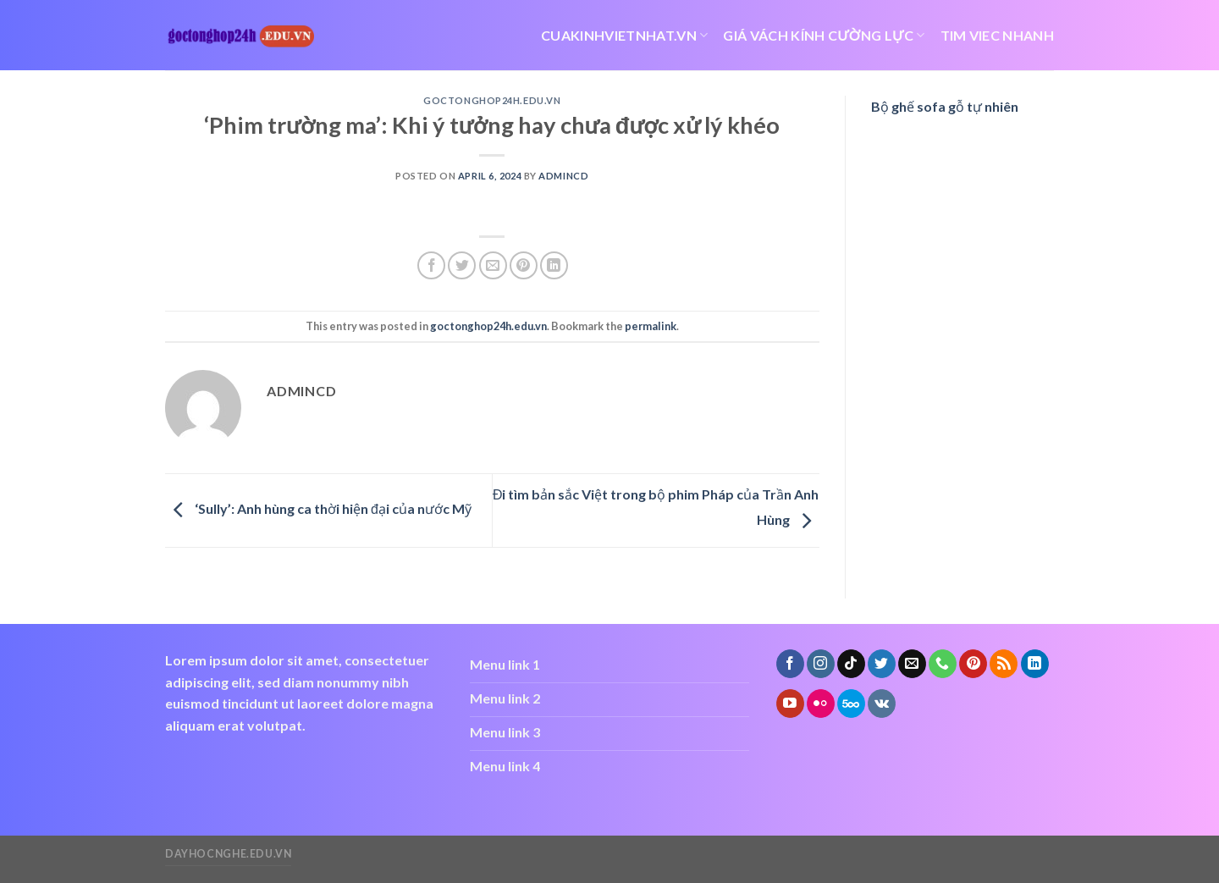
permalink (650, 326)
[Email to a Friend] (493, 265)
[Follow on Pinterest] (973, 663)
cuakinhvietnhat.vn (624, 35)
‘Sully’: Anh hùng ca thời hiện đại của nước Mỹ (318, 508)
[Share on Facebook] (431, 265)
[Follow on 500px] (851, 703)
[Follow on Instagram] (821, 663)
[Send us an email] (912, 663)
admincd (563, 175)
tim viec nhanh (997, 35)
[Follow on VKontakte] (882, 703)
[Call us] (943, 663)
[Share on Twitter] (462, 265)
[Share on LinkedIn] (554, 265)
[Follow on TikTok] (851, 663)
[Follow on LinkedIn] (1035, 663)
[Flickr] (821, 703)
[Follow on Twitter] (882, 663)
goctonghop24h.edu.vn (491, 100)
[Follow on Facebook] (790, 663)
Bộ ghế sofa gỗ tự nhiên (944, 106)
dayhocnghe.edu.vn (228, 853)
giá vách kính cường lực (823, 35)
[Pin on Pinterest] (524, 265)
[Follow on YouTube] (790, 703)
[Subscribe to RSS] (1004, 663)
